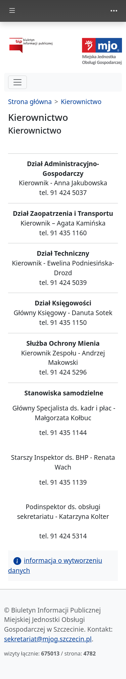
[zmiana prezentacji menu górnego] (114, 10)
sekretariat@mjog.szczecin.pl (48, 638)
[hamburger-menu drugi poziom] (17, 82)
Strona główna (30, 101)
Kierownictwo (81, 101)
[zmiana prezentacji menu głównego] (12, 11)
